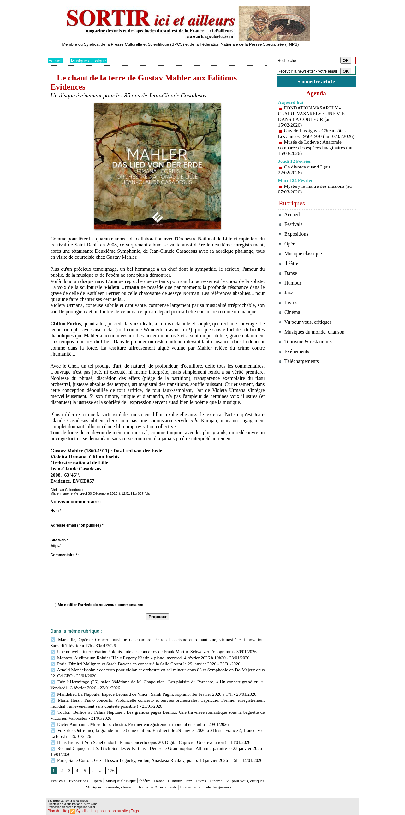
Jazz (215, 775)
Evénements (235, 781)
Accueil (56, 60)
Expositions (84, 775)
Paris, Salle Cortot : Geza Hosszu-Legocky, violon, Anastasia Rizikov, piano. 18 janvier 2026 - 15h (142, 754)
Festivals (60, 775)
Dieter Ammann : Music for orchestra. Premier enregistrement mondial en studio (125, 720)
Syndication (83, 810)
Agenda (316, 94)
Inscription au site (108, 810)
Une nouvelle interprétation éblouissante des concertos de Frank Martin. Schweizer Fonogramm (139, 650)
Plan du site (57, 810)
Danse (180, 775)
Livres (229, 775)
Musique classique (89, 60)
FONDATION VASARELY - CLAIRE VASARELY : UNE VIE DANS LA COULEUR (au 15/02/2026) (312, 117)
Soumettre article (316, 82)
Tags (128, 810)
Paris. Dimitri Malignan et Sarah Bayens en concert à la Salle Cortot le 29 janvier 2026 (131, 662)
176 (110, 764)
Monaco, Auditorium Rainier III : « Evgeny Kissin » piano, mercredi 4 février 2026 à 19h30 (135, 656)
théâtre (163, 775)
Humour (198, 775)
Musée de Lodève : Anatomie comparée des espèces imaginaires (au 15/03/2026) (312, 154)
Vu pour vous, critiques (307, 339)
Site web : (59, 540)
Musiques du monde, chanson (139, 781)
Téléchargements (157, 787)
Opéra (106, 775)
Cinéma (247, 775)
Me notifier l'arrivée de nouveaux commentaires (100, 605)
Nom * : (57, 510)
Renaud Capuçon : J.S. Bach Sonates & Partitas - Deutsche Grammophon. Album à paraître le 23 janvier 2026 (156, 743)
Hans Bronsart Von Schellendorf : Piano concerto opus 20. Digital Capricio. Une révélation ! (136, 737)
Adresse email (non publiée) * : (78, 525)
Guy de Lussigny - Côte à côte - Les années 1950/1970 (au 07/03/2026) (313, 137)
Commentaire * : (65, 555)
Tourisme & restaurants (195, 781)
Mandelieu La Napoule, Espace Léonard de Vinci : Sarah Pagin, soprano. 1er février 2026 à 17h (139, 691)
